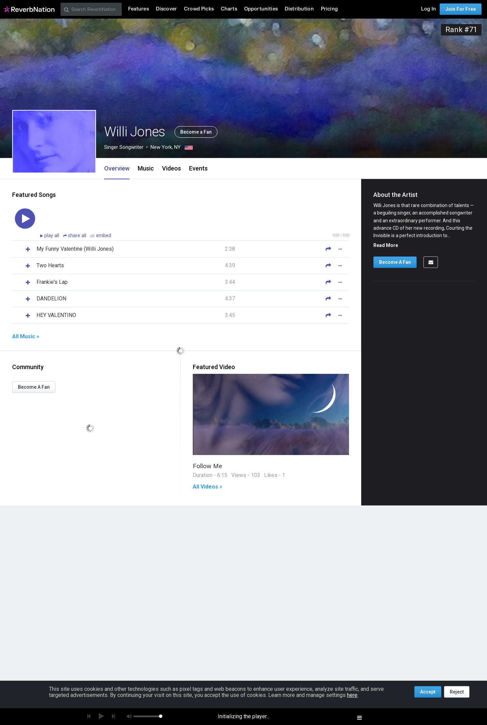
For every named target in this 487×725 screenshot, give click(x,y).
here (352, 695)
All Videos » (207, 487)
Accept (428, 692)
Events (198, 168)
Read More (385, 245)
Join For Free (460, 9)
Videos (171, 168)
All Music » (25, 337)
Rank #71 (461, 29)
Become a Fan (196, 132)
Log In (428, 9)
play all (52, 236)
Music (146, 168)
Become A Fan (34, 387)
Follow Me (207, 466)
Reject (457, 692)
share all (75, 236)
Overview (117, 168)
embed (100, 236)
